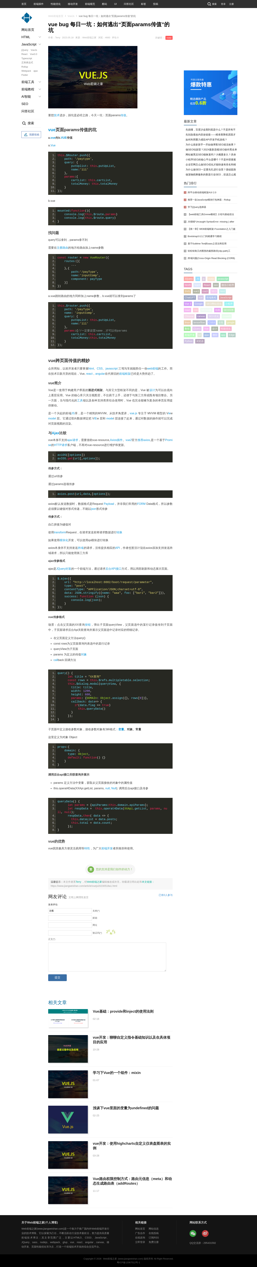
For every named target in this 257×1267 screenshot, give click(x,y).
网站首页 (27, 30)
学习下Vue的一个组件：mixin (117, 1073)
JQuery (60, 568)
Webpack (26, 71)
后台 (108, 568)
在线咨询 (140, 1237)
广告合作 (140, 1233)
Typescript (26, 58)
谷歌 (220, 322)
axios (146, 440)
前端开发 (107, 848)
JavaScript (225, 297)
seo (216, 285)
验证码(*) (97, 933)
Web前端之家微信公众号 (193, 1233)
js (204, 278)
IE (95, 418)
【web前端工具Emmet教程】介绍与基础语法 (211, 214)
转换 (119, 532)
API (117, 547)
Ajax (55, 433)
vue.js (133, 413)
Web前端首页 (55, 16)
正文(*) (51, 939)
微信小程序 (227, 285)
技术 (57, 115)
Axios (113, 440)
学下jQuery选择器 (197, 207)
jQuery (24, 50)
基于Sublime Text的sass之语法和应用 (207, 243)
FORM (141, 503)
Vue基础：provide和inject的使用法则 (123, 1011)
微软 (215, 335)
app (223, 335)
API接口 (116, 568)
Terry (79, 881)
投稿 (155, 3)
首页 (23, 3)
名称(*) (96, 910)
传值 (123, 115)
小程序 (229, 303)
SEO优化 (214, 316)
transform (60, 532)
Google (199, 303)
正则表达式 (27, 62)
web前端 (152, 368)
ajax (36, 71)
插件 (120, 440)
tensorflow (199, 322)
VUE (64, 137)
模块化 (64, 540)
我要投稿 (31, 134)
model (52, 418)
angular (100, 373)
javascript (111, 368)
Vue (53, 145)
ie (169, 413)
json (93, 508)
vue (52, 129)
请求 (75, 440)
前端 (122, 373)
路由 (65, 247)
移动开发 (73, 3)
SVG (187, 291)
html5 (188, 285)
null (107, 788)
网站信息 (154, 1228)
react (89, 373)
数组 (187, 328)
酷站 (104, 3)
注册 (231, 4)
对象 (84, 654)
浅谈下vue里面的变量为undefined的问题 (126, 1108)
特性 (87, 848)
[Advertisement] (210, 43)
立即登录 (140, 1242)
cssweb (227, 316)
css (196, 310)
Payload (109, 503)
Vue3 (197, 285)
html (91, 368)
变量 (121, 729)
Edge (232, 335)
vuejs (169, 38)
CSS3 (211, 322)
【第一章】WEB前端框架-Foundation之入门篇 (211, 229)
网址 (95, 925)
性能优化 (56, 3)
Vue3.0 (33, 54)
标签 (143, 3)
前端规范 (90, 3)
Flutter (24, 75)
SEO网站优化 (214, 303)
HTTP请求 (60, 445)
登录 (223, 4)
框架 (128, 373)
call (56, 659)
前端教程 (211, 297)
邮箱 (95, 918)
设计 (152, 390)
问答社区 (129, 3)
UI (115, 3)
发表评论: (53, 904)
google (231, 322)
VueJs (34, 50)
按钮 (88, 624)
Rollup (24, 66)
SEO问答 (229, 310)
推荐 (140, 440)
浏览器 (200, 341)
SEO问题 (206, 310)
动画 (217, 310)
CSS (100, 368)
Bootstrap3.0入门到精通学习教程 (205, 236)
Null (113, 788)
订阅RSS (154, 1237)
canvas (201, 316)
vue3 (196, 291)
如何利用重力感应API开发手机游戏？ (206, 139)
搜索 (212, 4)
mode (110, 418)
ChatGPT (190, 297)
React (24, 54)
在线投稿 (154, 1233)
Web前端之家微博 (205, 1233)
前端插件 (39, 3)
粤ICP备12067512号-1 (128, 1262)
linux (187, 322)
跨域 (81, 547)
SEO (24, 104)
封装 (68, 568)
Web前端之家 (94, 881)
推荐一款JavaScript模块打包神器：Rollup (209, 199)
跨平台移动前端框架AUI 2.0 (202, 192)
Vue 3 (188, 303)
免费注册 (154, 1242)
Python (189, 341)
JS (73, 413)
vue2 (129, 440)
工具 (80, 400)
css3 (205, 291)
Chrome (189, 316)
